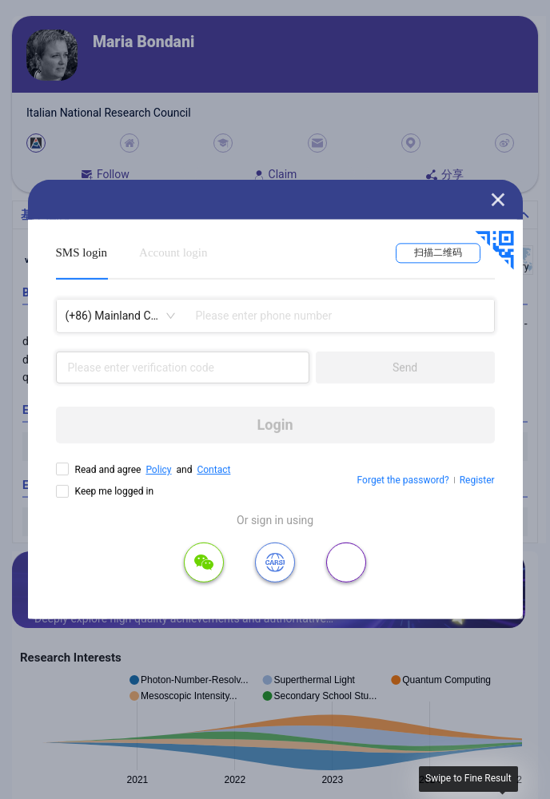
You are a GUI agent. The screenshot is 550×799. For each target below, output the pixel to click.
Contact (213, 469)
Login (275, 424)
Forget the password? (403, 480)
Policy (158, 469)
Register (477, 480)
